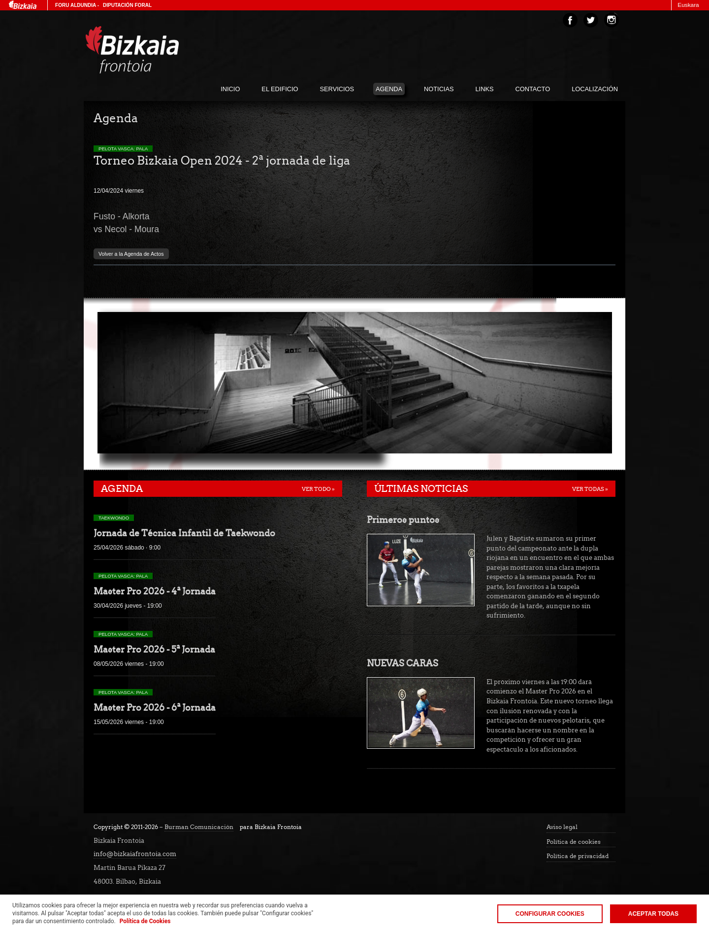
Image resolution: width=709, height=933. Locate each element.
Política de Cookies (145, 921)
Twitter (590, 20)
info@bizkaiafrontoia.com (135, 854)
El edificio (279, 89)
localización (595, 89)
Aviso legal (562, 827)
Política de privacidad (578, 856)
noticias (438, 89)
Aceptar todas (653, 913)
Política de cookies (574, 841)
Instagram (611, 20)
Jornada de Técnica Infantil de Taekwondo (184, 533)
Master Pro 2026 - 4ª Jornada (155, 591)
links (485, 89)
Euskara (688, 4)
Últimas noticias (421, 488)
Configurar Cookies (550, 913)
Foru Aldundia (75, 5)
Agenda (122, 488)
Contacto (533, 89)
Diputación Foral (127, 5)
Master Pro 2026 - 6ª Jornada (155, 707)
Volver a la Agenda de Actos (131, 254)
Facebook (570, 20)
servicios (337, 89)
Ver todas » (590, 488)
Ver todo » (318, 488)
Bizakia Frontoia (153, 49)
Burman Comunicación (198, 827)
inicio (230, 89)
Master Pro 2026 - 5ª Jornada (154, 649)
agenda (389, 89)
